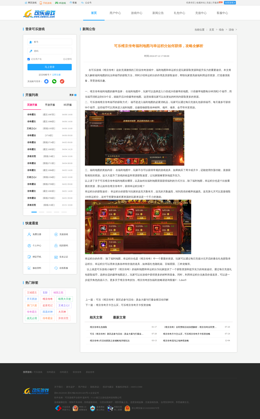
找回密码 (61, 245)
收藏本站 (200, 2)
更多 (71, 95)
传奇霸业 (48, 318)
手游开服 (50, 105)
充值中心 (201, 12)
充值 (208, 2)
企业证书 (94, 393)
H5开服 (68, 105)
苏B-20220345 (60, 393)
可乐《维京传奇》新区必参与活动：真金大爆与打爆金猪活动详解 (132, 299)
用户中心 (115, 12)
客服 (74, 2)
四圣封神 (48, 312)
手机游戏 (45, 2)
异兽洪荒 (63, 318)
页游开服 (32, 105)
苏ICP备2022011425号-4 (79, 393)
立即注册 (56, 75)
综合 (221, 29)
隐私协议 (94, 387)
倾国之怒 (58, 292)
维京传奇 (48, 299)
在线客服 (61, 268)
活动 (231, 29)
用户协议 (82, 387)
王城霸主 (32, 292)
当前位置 (200, 29)
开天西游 (32, 299)
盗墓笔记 (48, 305)
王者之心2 (64, 305)
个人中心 (34, 245)
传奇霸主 (32, 312)
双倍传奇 (77, 372)
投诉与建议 (108, 387)
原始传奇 (90, 372)
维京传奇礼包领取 (98, 327)
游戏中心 (136, 12)
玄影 (45, 292)
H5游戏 (60, 2)
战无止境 (32, 318)
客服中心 (222, 12)
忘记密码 (67, 59)
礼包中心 (179, 12)
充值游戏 (61, 234)
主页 (211, 29)
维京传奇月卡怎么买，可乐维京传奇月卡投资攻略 (123, 305)
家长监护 (70, 387)
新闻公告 (158, 12)
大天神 (62, 312)
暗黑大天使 (64, 299)
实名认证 (61, 257)
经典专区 (190, 2)
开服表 (215, 2)
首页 (94, 12)
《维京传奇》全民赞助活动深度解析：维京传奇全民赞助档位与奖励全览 (190, 327)
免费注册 (34, 234)
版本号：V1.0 (89, 397)
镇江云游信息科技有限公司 (109, 397)
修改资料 (34, 268)
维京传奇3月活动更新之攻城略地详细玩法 (110, 340)
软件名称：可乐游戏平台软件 (68, 397)
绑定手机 (34, 257)
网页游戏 (30, 2)
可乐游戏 (38, 372)
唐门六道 (32, 305)
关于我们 (58, 387)
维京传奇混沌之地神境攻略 (176, 340)
